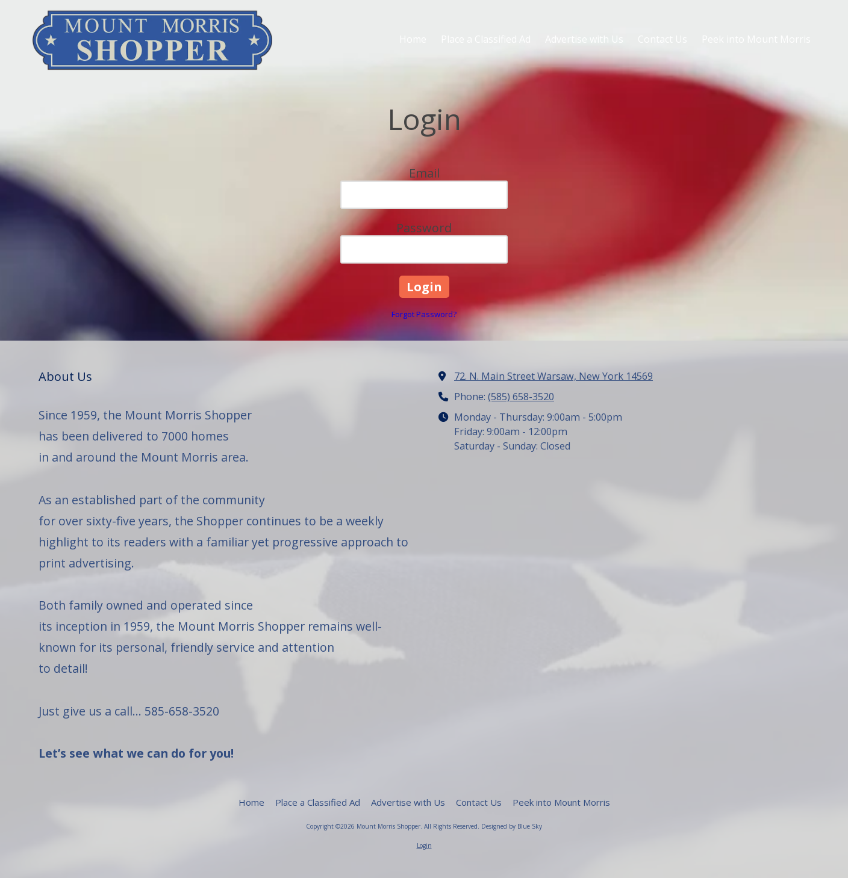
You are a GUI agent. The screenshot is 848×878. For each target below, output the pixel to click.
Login (424, 845)
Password (424, 228)
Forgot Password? (424, 314)
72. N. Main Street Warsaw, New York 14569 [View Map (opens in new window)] (553, 376)
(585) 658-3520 (521, 396)
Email (424, 173)
